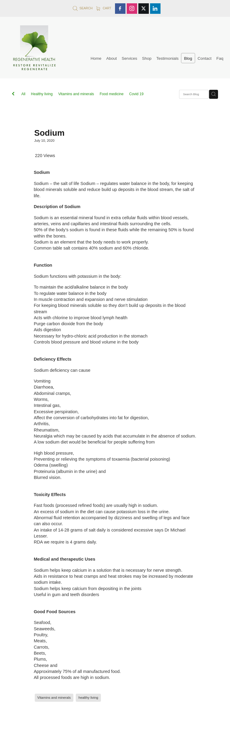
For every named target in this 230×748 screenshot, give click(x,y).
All (23, 94)
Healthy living (41, 94)
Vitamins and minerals (76, 94)
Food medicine (112, 94)
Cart (103, 8)
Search (83, 8)
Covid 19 (136, 94)
